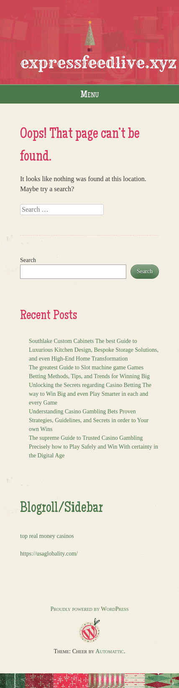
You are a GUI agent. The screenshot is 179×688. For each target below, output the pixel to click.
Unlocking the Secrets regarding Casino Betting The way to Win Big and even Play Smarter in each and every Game (90, 394)
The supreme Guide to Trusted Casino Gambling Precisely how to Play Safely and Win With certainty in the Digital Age (93, 447)
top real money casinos (47, 536)
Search (28, 260)
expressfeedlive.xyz (98, 62)
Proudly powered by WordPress (90, 609)
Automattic (109, 651)
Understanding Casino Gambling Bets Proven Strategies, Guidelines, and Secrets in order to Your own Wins (88, 420)
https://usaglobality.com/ (49, 553)
